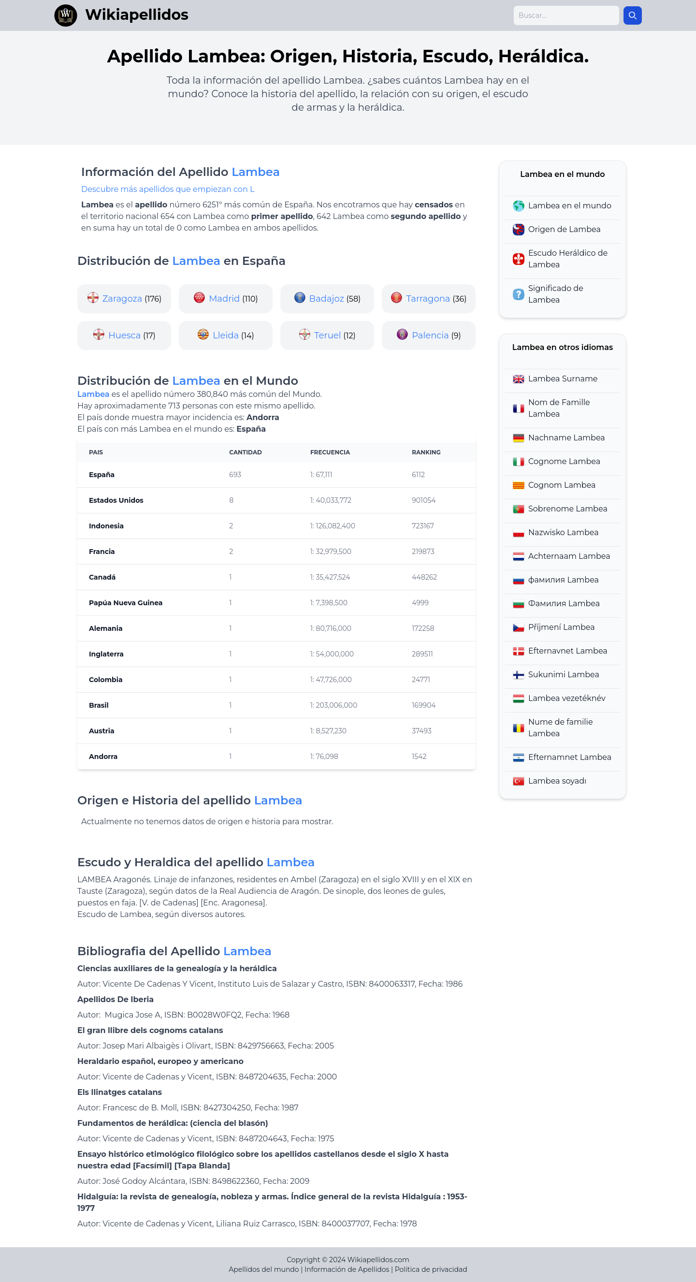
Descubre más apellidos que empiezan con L (167, 189)
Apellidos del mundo (264, 1269)
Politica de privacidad (431, 1269)
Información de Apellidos (346, 1269)
